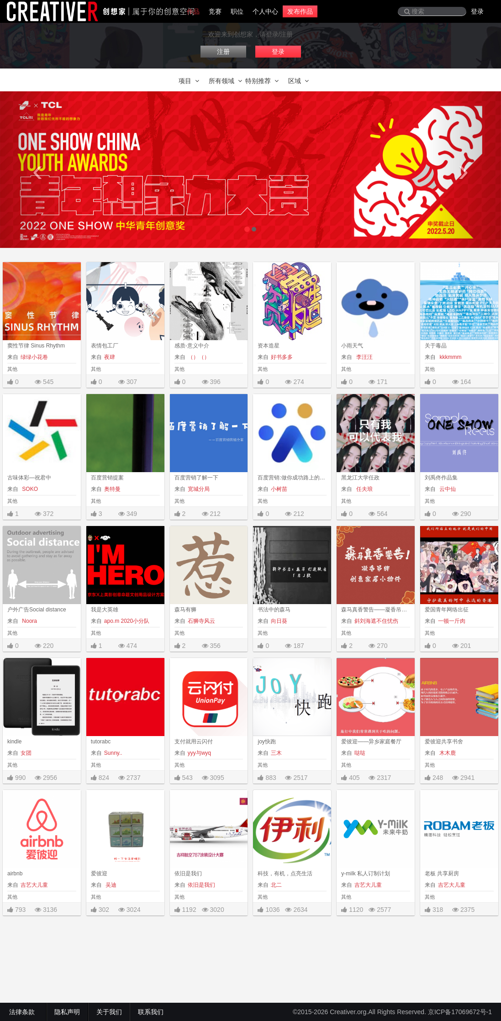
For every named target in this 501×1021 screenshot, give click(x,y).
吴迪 (110, 885)
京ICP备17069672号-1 (460, 1012)
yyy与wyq (199, 753)
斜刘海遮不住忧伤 (376, 621)
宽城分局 (199, 489)
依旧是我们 (201, 885)
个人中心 (265, 11)
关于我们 (109, 1012)
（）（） (199, 357)
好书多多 (282, 357)
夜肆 (109, 357)
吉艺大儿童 (34, 885)
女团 (26, 753)
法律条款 (23, 1012)
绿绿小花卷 (34, 357)
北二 (276, 885)
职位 (237, 11)
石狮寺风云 (201, 621)
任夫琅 (363, 489)
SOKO (29, 489)
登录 (477, 11)
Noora (29, 621)
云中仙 (447, 489)
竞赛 (215, 11)
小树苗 (279, 489)
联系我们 (150, 1012)
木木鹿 (447, 753)
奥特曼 (112, 489)
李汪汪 (363, 357)
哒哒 (359, 753)
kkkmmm (449, 357)
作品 (193, 11)
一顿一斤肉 (451, 621)
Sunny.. (113, 753)
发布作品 (300, 11)
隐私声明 (67, 1012)
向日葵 (279, 621)
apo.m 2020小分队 (126, 621)
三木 (276, 753)
